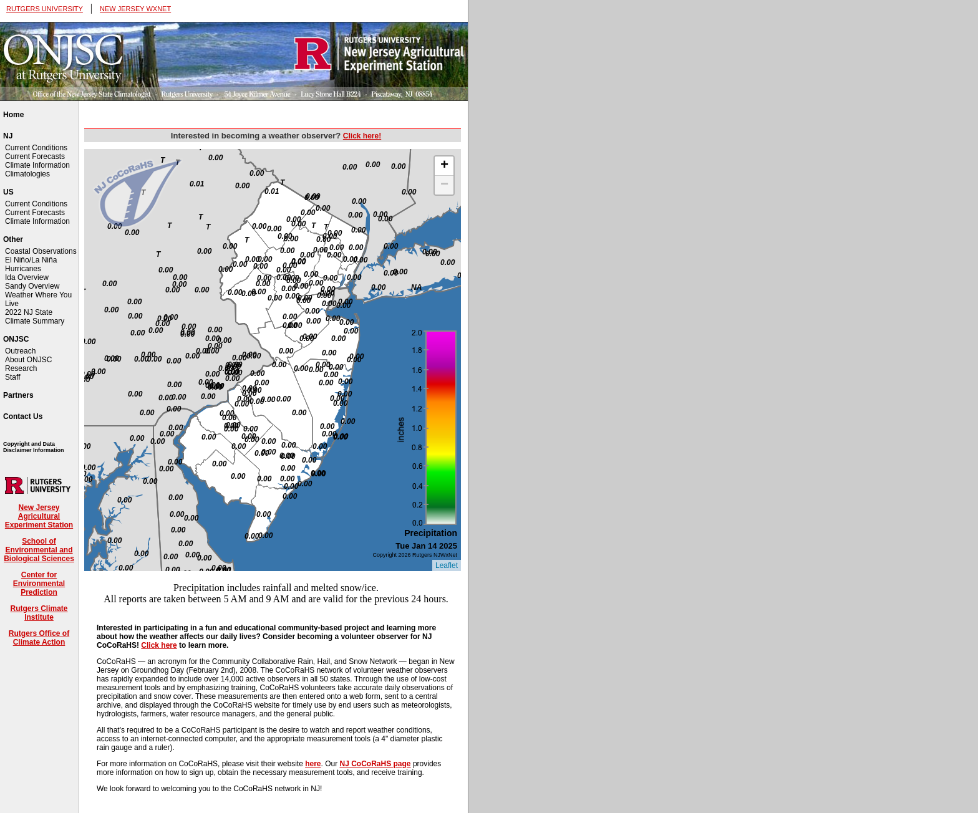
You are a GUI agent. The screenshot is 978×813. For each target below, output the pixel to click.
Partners (18, 395)
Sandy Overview (32, 286)
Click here (159, 645)
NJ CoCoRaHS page (375, 763)
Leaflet (446, 565)
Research (21, 368)
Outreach (20, 351)
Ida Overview (27, 277)
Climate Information (37, 165)
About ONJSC (28, 359)
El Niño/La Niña (31, 260)
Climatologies (27, 174)
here (313, 763)
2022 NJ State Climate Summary (34, 316)
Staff (12, 377)
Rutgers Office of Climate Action (39, 638)
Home (13, 114)
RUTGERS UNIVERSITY (44, 8)
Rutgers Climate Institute (38, 613)
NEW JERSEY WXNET (135, 8)
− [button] (444, 185)
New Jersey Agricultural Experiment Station (39, 516)
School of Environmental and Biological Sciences (39, 550)
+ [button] (444, 165)
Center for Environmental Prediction (39, 583)
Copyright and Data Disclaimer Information (33, 447)
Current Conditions (36, 147)
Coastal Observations (41, 251)
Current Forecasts (35, 156)
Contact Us (22, 416)
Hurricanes (23, 268)
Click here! (362, 136)
